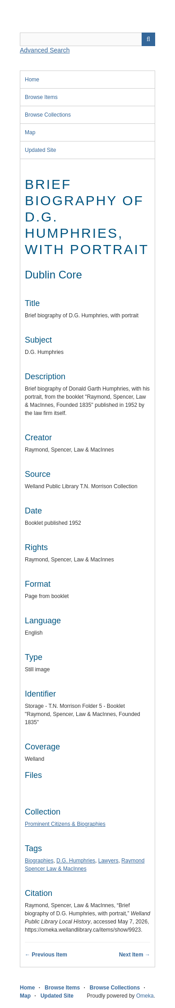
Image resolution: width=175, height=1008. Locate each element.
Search (148, 39)
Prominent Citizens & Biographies (65, 824)
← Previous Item (46, 954)
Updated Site (40, 150)
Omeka (145, 996)
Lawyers (108, 860)
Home (32, 79)
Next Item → (134, 954)
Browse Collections (48, 115)
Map (30, 132)
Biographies (39, 860)
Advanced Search (45, 50)
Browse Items (41, 97)
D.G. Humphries (75, 860)
